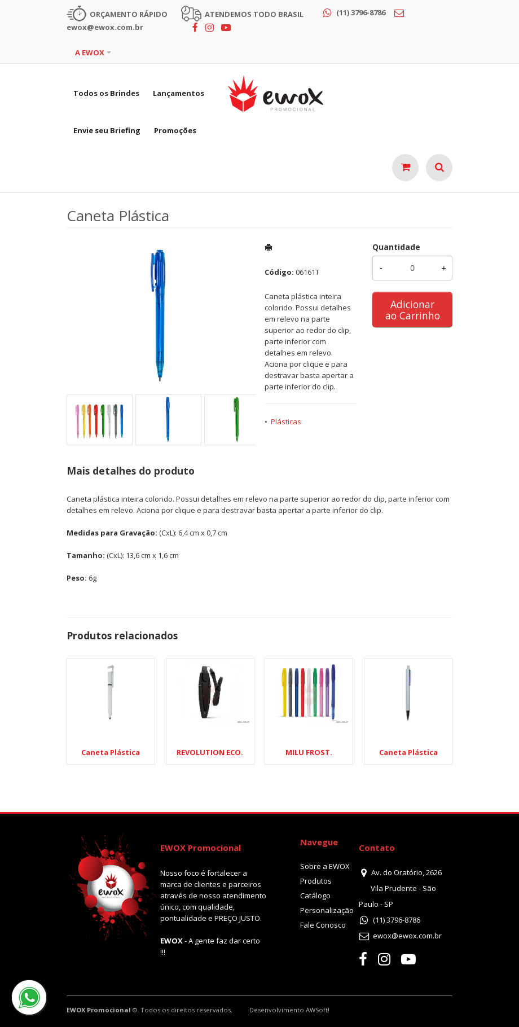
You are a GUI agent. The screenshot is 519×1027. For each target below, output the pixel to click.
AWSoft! (317, 1010)
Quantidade (396, 247)
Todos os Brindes (106, 93)
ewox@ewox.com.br (407, 936)
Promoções (175, 130)
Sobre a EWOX (325, 866)
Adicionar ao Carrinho (412, 309)
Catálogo (315, 895)
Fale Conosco (323, 925)
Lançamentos (178, 93)
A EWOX (89, 52)
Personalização (327, 910)
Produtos (316, 881)
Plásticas (286, 421)
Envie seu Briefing (106, 130)
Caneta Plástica (408, 752)
